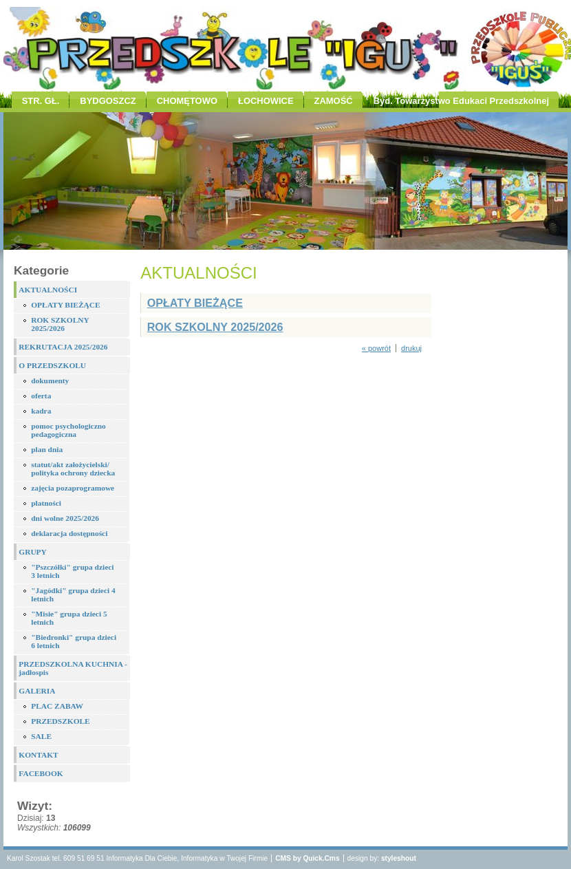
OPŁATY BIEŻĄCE (65, 305)
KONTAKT (38, 755)
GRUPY (33, 552)
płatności (46, 503)
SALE (41, 736)
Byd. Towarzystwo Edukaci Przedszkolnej (461, 101)
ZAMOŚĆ (333, 101)
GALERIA (37, 691)
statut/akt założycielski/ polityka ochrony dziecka (73, 468)
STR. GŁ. (41, 101)
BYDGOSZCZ (108, 101)
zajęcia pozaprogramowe (72, 488)
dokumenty (50, 380)
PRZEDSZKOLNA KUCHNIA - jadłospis (73, 668)
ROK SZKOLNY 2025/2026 (60, 324)
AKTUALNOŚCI (48, 290)
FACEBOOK (41, 773)
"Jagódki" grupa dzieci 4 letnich (73, 594)
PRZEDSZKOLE (60, 721)
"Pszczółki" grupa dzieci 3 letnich (72, 571)
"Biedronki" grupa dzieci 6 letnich (73, 641)
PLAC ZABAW (57, 706)
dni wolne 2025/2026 (65, 518)
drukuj (411, 348)
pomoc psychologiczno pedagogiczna (68, 430)
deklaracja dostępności (69, 533)
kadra (41, 411)
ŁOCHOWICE (266, 101)
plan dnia (47, 449)
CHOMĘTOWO (187, 101)
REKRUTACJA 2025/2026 (63, 347)
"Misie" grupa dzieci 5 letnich (69, 618)
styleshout (398, 858)
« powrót (376, 348)
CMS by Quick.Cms (307, 858)
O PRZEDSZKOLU (52, 365)
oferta (41, 395)
